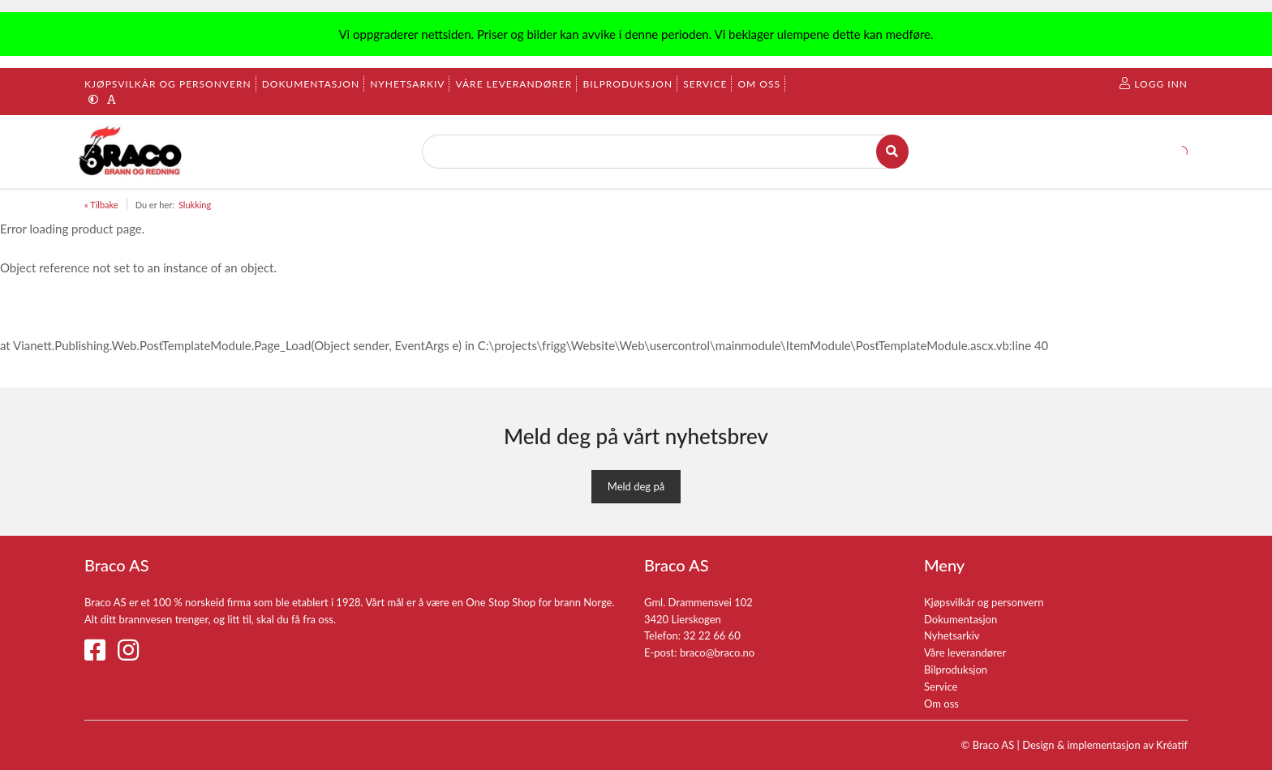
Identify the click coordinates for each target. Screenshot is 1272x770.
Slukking (194, 204)
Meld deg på (636, 486)
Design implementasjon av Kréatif (1105, 744)
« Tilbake (101, 204)
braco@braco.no (717, 652)
